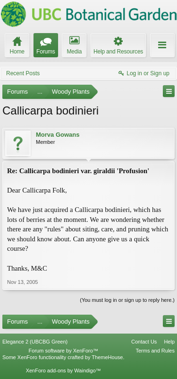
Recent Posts (23, 73)
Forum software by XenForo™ (63, 350)
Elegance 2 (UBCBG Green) (34, 341)
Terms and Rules (155, 350)
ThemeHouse (107, 357)
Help (169, 341)
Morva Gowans (57, 134)
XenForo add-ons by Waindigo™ (63, 370)
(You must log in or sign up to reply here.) (127, 300)
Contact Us (144, 341)
